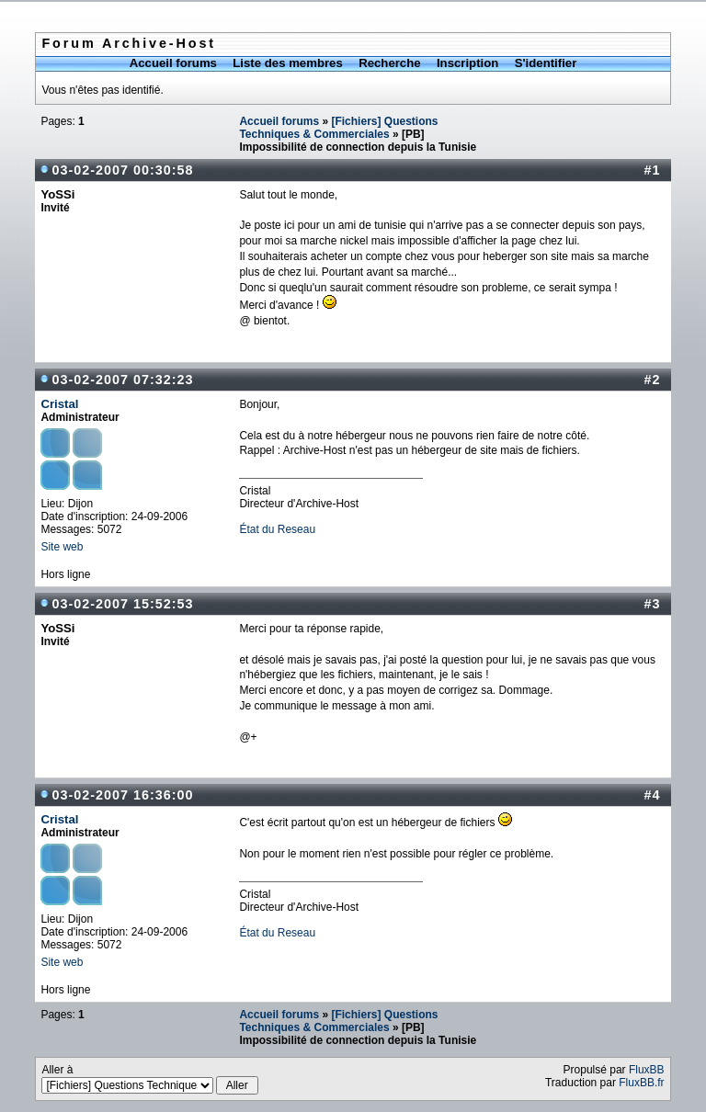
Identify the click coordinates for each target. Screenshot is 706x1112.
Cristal (59, 404)
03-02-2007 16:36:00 (122, 795)
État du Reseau (277, 529)
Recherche (389, 63)
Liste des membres (287, 63)
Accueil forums (173, 63)
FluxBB (647, 1069)
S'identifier (546, 63)
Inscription (467, 63)
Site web (61, 546)
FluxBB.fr (641, 1082)
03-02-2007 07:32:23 (122, 379)
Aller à (149, 1079)
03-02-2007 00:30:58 (122, 170)
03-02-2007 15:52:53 (122, 603)
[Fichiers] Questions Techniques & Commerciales (338, 128)
